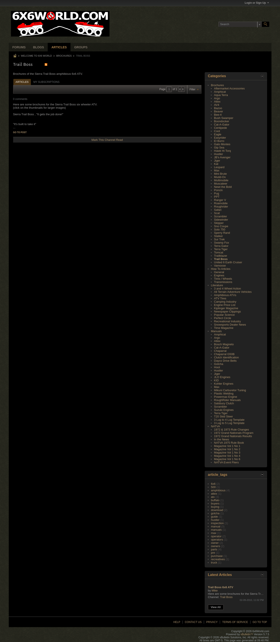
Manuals (216, 331)
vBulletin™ (247, 634)
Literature (217, 285)
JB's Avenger (222, 157)
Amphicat (220, 91)
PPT (217, 196)
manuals (216, 529)
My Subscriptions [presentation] (46, 82)
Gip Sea (219, 147)
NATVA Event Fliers (226, 462)
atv (213, 497)
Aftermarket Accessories (229, 88)
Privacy (212, 622)
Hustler (218, 154)
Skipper (219, 223)
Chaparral (220, 350)
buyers (215, 503)
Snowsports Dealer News (230, 324)
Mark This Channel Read (107, 139)
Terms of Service (235, 622)
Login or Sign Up (257, 2)
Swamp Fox (221, 242)
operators (217, 539)
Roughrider (221, 206)
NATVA (215, 426)
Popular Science (224, 314)
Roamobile (221, 203)
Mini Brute (220, 173)
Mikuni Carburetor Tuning (230, 390)
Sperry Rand (222, 232)
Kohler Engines (223, 383)
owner (215, 542)
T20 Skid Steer (223, 416)
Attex (217, 101)
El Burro (219, 141)
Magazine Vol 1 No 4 (227, 455)
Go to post (20, 132)
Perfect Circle (222, 318)
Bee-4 (218, 114)
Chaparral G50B (224, 354)
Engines (219, 275)
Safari (218, 209)
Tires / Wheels (223, 278)
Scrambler (220, 216)
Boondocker (221, 121)
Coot (217, 131)
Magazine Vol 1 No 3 (227, 452)
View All (216, 607)
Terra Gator (221, 246)
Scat (217, 213)
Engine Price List (225, 305)
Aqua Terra (221, 95)
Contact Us (193, 622)
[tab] (22, 82)
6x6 (213, 483)
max (214, 533)
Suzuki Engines (224, 410)
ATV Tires (220, 298)
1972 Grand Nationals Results (233, 436)
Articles (59, 47)
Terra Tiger (221, 249)
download (217, 510)
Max (217, 170)
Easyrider (220, 137)
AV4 (216, 104)
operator (216, 536)
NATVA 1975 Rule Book (229, 442)
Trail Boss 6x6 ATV (220, 587)
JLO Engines (222, 377)
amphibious (218, 490)
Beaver (218, 111)
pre (213, 552)
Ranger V (220, 200)
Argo (217, 98)
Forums (19, 47)
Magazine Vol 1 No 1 (227, 446)
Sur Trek (219, 239)
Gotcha (218, 364)
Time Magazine (223, 328)
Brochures (64, 55)
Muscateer (220, 183)
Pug (216, 193)
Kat (216, 164)
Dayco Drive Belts (225, 360)
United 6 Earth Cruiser (228, 262)
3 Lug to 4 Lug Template (229, 419)
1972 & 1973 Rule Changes (231, 429)
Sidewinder (221, 219)
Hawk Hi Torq (222, 150)
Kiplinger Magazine (226, 308)
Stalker (218, 236)
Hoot (217, 367)
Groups (81, 47)
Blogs (38, 47)
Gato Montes (222, 144)
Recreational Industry (227, 321)
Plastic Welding (224, 393)
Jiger (217, 160)
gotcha (215, 513)
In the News (221, 439)
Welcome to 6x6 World (36, 55)
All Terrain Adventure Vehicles (233, 291)
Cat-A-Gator (221, 124)
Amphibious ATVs (225, 295)
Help (176, 622)
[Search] (240, 24)
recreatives (218, 559)
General (219, 272)
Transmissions (223, 282)
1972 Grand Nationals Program (234, 432)
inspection (217, 523)
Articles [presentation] (22, 82)
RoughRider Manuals (227, 400)
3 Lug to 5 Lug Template (229, 423)
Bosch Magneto (224, 344)
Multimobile (221, 180)
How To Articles (221, 268)
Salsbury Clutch (224, 403)
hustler (215, 520)
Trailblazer (220, 255)
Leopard (219, 167)
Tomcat (218, 252)
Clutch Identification (226, 357)
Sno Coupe (221, 226)
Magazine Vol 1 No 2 (227, 449)
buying (215, 506)
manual (215, 526)
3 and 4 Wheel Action (227, 288)
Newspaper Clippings (227, 311)
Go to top (260, 622)
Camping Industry (225, 301)
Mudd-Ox (220, 177)
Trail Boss (221, 259)
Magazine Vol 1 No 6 (227, 459)
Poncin (218, 190)
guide (214, 516)
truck (214, 562)
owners (215, 546)
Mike (215, 590)
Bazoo (218, 108)
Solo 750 (219, 229)
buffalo (215, 500)
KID (216, 380)
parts (214, 549)
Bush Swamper (223, 118)
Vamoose (220, 265)
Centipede (220, 127)
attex (214, 493)
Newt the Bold (223, 186)
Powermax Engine (225, 396)
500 (213, 487)
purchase (217, 556)
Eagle (217, 134)
